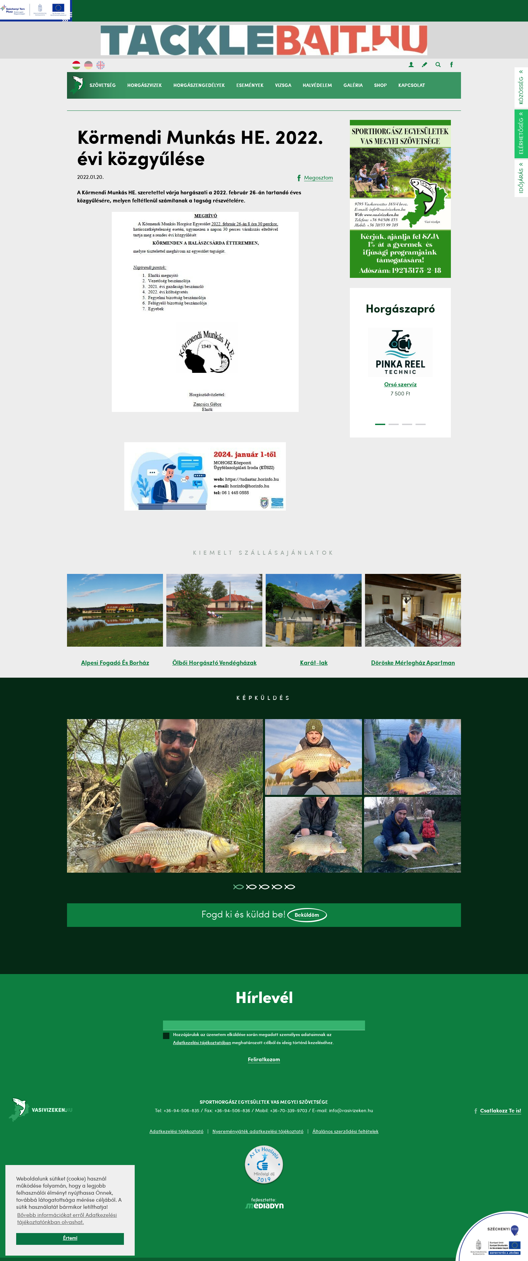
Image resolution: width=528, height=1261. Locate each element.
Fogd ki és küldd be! (264, 915)
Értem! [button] (70, 1238)
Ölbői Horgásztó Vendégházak (214, 663)
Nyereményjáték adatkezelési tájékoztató (257, 1131)
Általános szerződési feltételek (345, 1131)
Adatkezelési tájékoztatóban (202, 1042)
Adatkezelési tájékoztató (176, 1131)
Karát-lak (314, 663)
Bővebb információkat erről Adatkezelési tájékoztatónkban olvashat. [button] (67, 1219)
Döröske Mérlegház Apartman (413, 663)
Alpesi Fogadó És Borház (115, 663)
